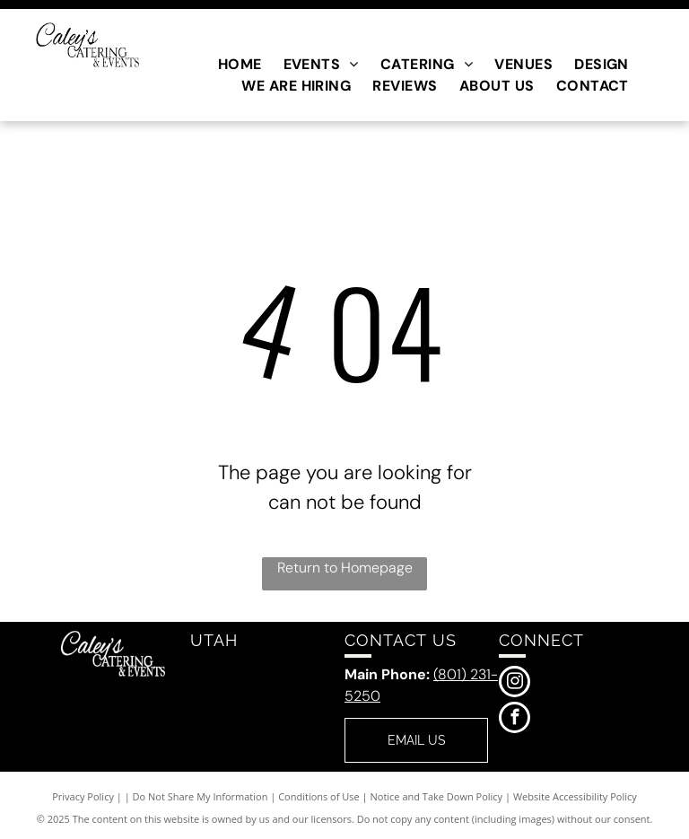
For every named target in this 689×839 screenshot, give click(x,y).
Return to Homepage (345, 567)
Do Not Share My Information (200, 796)
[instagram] (514, 684)
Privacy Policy (83, 796)
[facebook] (514, 720)
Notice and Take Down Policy (437, 796)
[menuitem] (240, 64)
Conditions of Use (319, 796)
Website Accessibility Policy (575, 796)
